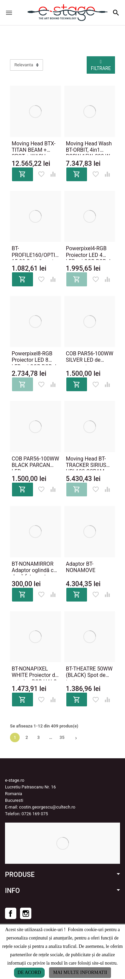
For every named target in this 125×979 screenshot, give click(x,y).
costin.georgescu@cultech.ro (47, 807)
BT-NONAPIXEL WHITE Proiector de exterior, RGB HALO (35, 672)
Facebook (10, 913)
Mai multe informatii (80, 972)
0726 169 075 (35, 813)
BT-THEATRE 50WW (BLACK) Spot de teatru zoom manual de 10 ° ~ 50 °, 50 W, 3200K (89, 672)
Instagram (25, 913)
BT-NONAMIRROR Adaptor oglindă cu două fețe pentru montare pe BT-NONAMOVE (34, 567)
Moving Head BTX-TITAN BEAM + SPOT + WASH (33, 146)
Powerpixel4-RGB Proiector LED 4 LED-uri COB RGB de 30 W (89, 251)
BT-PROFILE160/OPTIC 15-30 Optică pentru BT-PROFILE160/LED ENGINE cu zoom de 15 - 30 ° (35, 251)
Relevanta (23, 64)
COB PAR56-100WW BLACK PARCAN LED (35, 462)
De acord (29, 972)
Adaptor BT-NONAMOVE (81, 567)
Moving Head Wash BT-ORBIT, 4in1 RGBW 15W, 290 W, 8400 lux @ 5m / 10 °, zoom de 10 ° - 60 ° (89, 146)
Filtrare (101, 65)
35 (62, 737)
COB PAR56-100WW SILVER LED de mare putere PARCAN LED (89, 356)
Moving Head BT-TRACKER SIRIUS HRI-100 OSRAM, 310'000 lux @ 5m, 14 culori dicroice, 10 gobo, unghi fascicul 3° (87, 462)
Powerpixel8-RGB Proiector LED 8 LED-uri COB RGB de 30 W (35, 356)
